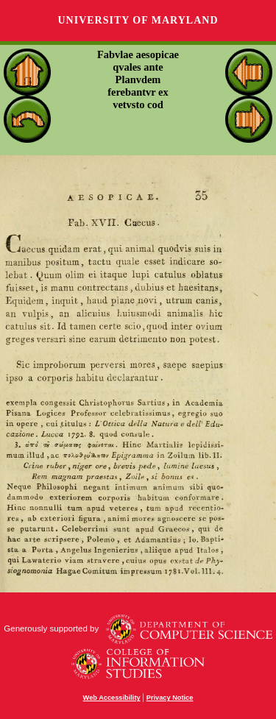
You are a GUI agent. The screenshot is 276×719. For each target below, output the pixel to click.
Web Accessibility (112, 697)
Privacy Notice (170, 697)
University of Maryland (137, 20)
